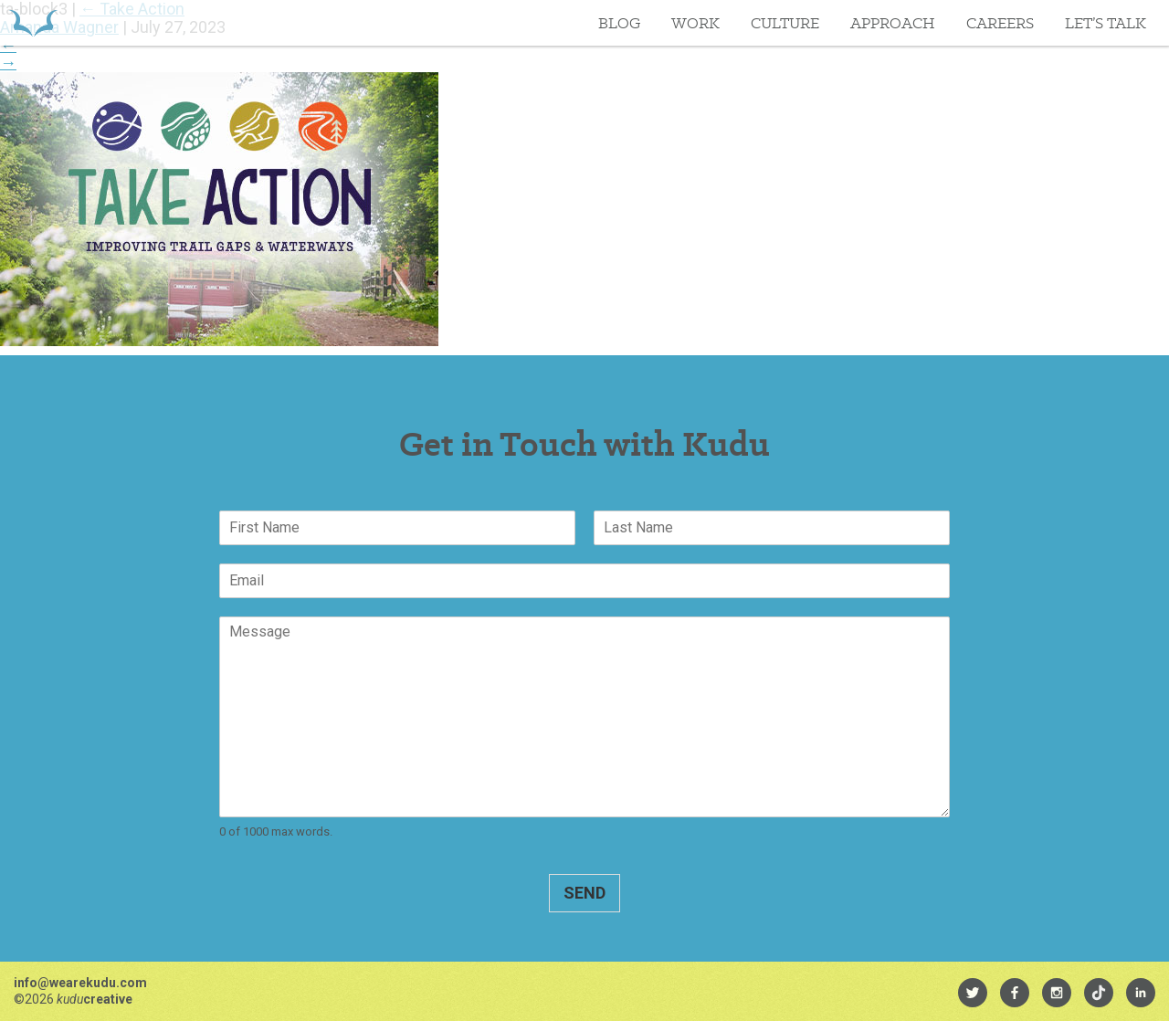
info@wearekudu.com (80, 982)
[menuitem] (972, 992)
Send (584, 892)
